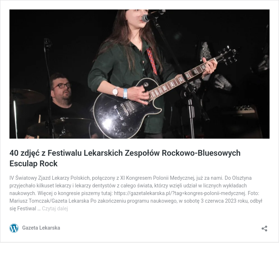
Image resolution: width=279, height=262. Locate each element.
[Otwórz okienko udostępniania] (264, 226)
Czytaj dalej (55, 208)
